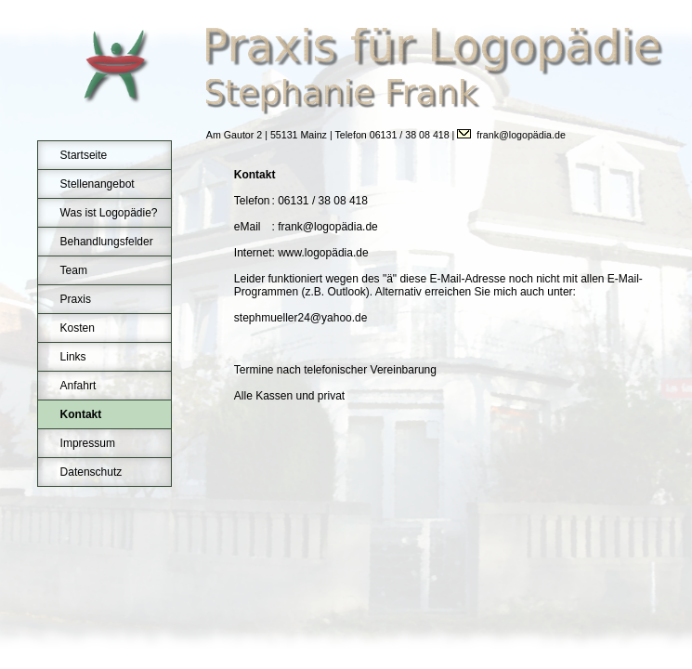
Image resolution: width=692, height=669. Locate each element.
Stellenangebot (97, 183)
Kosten (77, 327)
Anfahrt (78, 385)
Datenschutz (91, 472)
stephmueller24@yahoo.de (301, 317)
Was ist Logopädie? (109, 212)
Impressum (87, 443)
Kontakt (81, 414)
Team (73, 270)
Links (73, 356)
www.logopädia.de (323, 252)
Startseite (84, 155)
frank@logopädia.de (521, 134)
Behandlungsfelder (106, 241)
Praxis (75, 299)
